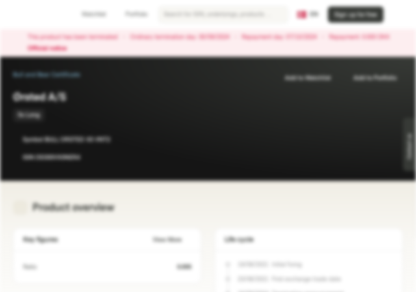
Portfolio (131, 14)
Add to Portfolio (370, 78)
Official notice (51, 48)
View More (172, 239)
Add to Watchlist (303, 78)
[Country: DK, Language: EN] (307, 14)
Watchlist (89, 14)
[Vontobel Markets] (35, 14)
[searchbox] (223, 14)
